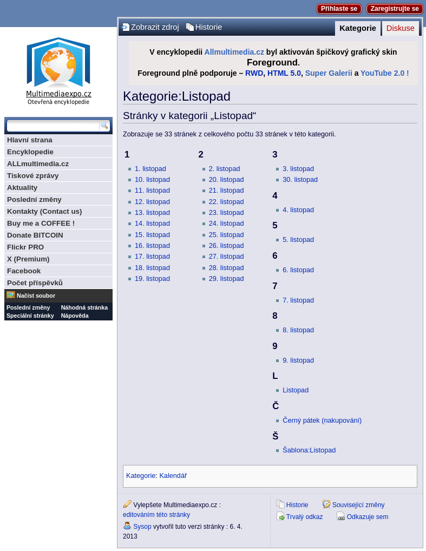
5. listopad (298, 240)
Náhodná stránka (84, 307)
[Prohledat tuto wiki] (53, 126)
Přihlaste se (339, 8)
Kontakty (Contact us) (44, 211)
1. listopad (150, 169)
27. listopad (226, 256)
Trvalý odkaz (304, 517)
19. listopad (152, 279)
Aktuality (22, 187)
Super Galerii (328, 73)
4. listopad (298, 210)
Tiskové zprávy (32, 176)
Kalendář (173, 476)
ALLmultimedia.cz (38, 164)
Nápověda (75, 315)
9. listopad (298, 360)
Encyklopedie (30, 152)
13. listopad (152, 213)
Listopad (296, 390)
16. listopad (152, 246)
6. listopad (298, 270)
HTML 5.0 (284, 73)
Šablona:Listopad (309, 450)
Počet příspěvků (35, 283)
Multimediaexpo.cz (58, 69)
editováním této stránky (156, 515)
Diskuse (400, 28)
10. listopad (152, 179)
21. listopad (226, 190)
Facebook (24, 271)
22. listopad (226, 202)
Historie (208, 27)
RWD (254, 73)
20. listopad (226, 179)
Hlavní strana (30, 140)
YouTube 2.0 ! (385, 73)
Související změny (358, 505)
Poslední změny (34, 199)
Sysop (142, 526)
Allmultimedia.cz (234, 52)
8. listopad (298, 330)
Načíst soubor (36, 295)
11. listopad (152, 190)
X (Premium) (28, 259)
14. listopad (152, 223)
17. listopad (152, 256)
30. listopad (300, 179)
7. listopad (298, 300)
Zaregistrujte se (395, 8)
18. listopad (152, 268)
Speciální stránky (30, 315)
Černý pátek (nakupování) (322, 420)
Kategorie (357, 28)
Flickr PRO (25, 247)
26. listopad (226, 246)
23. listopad (226, 213)
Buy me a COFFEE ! (41, 223)
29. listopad (226, 279)
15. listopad (152, 235)
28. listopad (226, 268)
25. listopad (226, 235)
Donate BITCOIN (35, 235)
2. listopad (224, 169)
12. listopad (152, 202)
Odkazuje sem (368, 517)
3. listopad (298, 169)
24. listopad (226, 223)
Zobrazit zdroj (155, 27)
